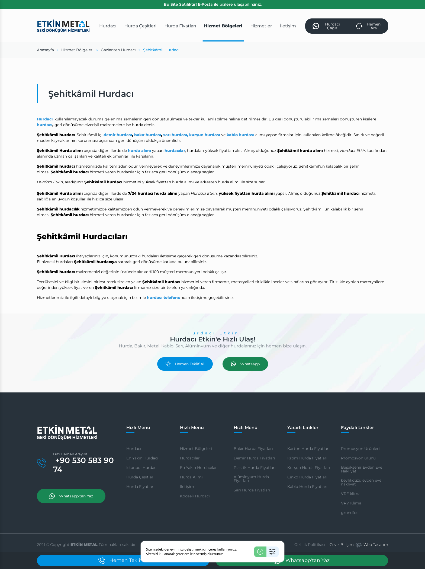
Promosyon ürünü (358, 458)
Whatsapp (245, 364)
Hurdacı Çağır (326, 26)
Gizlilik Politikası (309, 544)
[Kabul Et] (260, 551)
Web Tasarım (375, 544)
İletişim (187, 486)
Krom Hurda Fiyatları (307, 458)
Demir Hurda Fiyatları (254, 458)
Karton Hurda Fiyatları (308, 448)
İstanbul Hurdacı (141, 467)
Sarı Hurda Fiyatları (252, 490)
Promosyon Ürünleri (360, 448)
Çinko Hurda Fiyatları (307, 477)
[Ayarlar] (272, 551)
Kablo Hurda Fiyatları (307, 486)
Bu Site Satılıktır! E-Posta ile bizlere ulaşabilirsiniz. (213, 4)
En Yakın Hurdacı (142, 458)
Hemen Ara (368, 26)
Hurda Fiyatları (140, 486)
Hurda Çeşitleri (140, 477)
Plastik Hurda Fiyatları (255, 467)
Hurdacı (133, 448)
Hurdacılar (190, 458)
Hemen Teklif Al (185, 364)
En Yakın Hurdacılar (198, 467)
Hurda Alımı (191, 477)
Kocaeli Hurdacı (195, 496)
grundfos (349, 512)
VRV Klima (351, 503)
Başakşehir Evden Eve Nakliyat (361, 469)
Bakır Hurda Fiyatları (253, 448)
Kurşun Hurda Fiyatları (308, 467)
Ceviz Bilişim (342, 544)
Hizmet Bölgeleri (196, 448)
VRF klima (350, 494)
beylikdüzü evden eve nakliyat (361, 482)
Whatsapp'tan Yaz (71, 496)
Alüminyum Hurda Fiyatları (251, 478)
